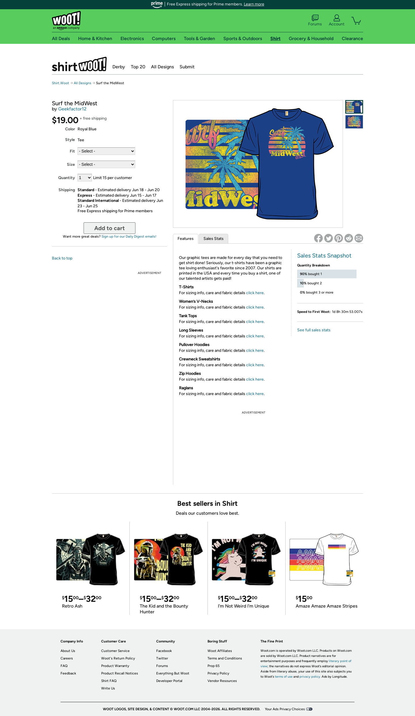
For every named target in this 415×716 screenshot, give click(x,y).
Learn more (254, 4)
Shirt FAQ (108, 681)
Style (70, 139)
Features (186, 238)
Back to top (62, 258)
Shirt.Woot (79, 64)
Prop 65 (213, 666)
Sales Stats (213, 238)
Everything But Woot (172, 673)
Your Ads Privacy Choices (285, 709)
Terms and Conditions (224, 658)
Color (70, 129)
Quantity (66, 177)
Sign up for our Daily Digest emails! (128, 236)
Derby (118, 66)
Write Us (108, 688)
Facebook (164, 651)
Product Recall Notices (119, 673)
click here (255, 292)
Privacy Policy (218, 673)
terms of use (284, 677)
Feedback (68, 673)
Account (336, 20)
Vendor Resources (222, 681)
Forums (315, 20)
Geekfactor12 (72, 109)
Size (71, 164)
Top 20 (138, 66)
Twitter (162, 658)
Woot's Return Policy (118, 658)
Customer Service (115, 651)
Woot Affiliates (219, 651)
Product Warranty (115, 666)
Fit (72, 151)
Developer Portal (169, 681)
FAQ (64, 666)
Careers (67, 658)
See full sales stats (314, 330)
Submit (187, 66)
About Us (68, 651)
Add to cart (109, 228)
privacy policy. (310, 677)
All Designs (162, 66)
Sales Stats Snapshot (324, 255)
